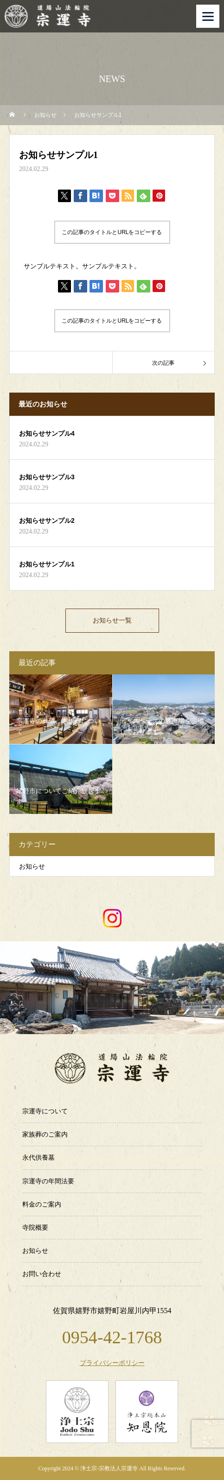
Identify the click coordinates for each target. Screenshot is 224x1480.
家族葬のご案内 (45, 1134)
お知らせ (32, 866)
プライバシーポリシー (112, 1363)
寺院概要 (35, 1227)
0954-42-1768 (112, 1337)
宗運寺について (45, 1111)
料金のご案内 (41, 1204)
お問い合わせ (41, 1273)
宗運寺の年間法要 (48, 1181)
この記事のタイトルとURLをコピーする (112, 232)
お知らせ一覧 (112, 620)
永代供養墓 (38, 1157)
